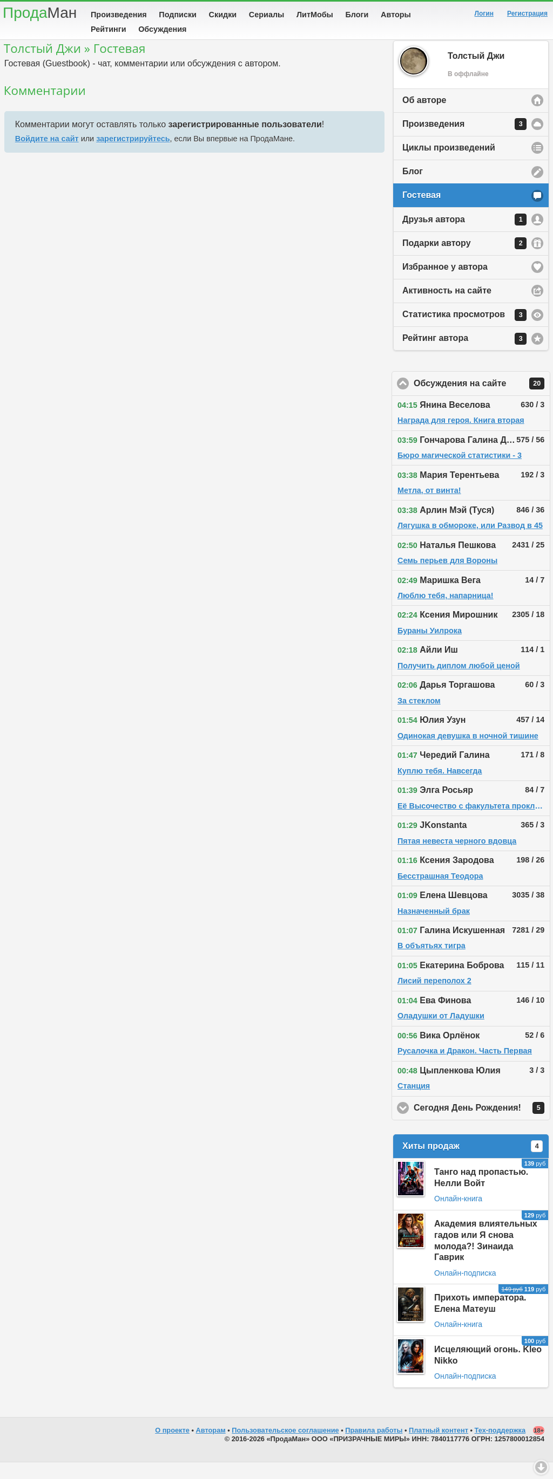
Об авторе (424, 116)
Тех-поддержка (500, 1447)
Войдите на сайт (47, 155)
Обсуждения (162, 29)
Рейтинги (108, 29)
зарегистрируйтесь (133, 155)
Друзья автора (464, 236)
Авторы (396, 14)
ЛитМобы (314, 14)
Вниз (541, 1467)
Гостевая (421, 211)
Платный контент (438, 1447)
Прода (40, 12)
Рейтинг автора (464, 355)
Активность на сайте (446, 307)
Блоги (357, 14)
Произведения (119, 14)
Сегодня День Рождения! (482, 1125)
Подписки (178, 14)
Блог (412, 188)
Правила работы (373, 1447)
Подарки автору (464, 260)
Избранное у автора (445, 283)
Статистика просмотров (464, 332)
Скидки (223, 14)
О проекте (172, 1447)
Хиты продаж (472, 1163)
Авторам (211, 1447)
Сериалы (266, 14)
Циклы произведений (448, 164)
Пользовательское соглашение (285, 1447)
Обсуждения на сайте (482, 400)
